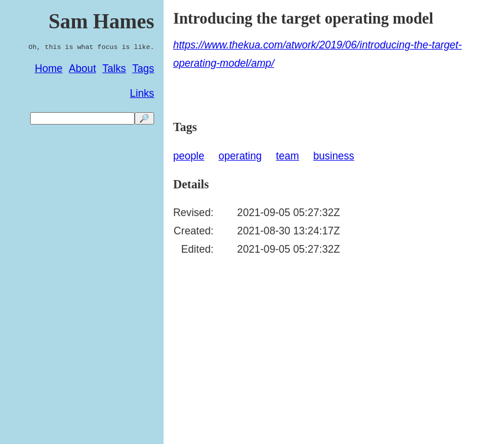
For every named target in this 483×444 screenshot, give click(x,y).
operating (240, 156)
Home (49, 68)
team (287, 156)
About (82, 68)
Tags (143, 68)
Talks (114, 68)
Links (142, 93)
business (333, 156)
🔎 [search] (144, 118)
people (188, 156)
